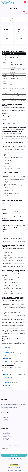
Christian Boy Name (7, 435)
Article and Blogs (6, 420)
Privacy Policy (6, 419)
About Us (5, 416)
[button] (24, 1)
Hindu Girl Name (6, 439)
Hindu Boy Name (6, 438)
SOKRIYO (18, 467)
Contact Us (5, 417)
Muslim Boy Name (6, 432)
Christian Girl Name (7, 436)
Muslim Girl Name (6, 433)
